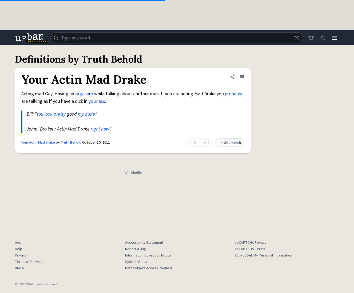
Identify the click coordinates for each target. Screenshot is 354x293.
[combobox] (176, 37)
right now (100, 129)
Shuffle (133, 173)
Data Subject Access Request (148, 268)
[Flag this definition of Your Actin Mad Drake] (241, 76)
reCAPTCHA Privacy (251, 242)
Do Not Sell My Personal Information (263, 255)
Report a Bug (135, 249)
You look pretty (51, 114)
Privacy (21, 255)
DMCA (19, 268)
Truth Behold (71, 142)
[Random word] (296, 38)
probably (233, 94)
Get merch (229, 142)
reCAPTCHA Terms (250, 249)
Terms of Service (29, 261)
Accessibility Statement (144, 242)
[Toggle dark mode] (323, 38)
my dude (86, 114)
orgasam (84, 94)
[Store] (311, 38)
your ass (97, 101)
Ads (18, 242)
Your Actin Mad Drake (38, 142)
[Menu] (334, 38)
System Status (137, 261)
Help (18, 249)
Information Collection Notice (148, 255)
